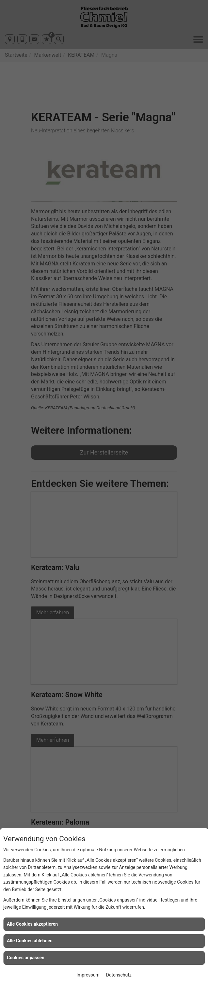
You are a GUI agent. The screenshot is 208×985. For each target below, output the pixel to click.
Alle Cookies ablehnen (30, 940)
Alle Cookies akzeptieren (32, 924)
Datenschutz (119, 975)
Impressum (87, 975)
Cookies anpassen (25, 957)
